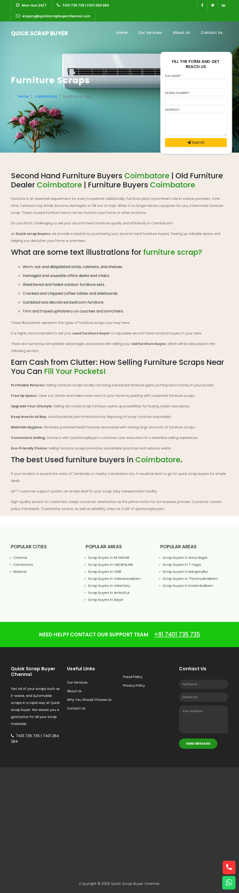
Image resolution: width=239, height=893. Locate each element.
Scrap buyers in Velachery (108, 585)
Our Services (150, 32)
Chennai (19, 557)
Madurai (18, 571)
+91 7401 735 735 (177, 634)
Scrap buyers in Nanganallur (184, 571)
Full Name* (173, 76)
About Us (181, 32)
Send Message (198, 743)
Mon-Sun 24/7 (31, 5)
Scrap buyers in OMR (103, 571)
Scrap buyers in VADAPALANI (109, 564)
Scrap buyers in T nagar (180, 564)
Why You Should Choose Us (89, 699)
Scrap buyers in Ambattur (108, 592)
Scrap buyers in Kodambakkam (186, 585)
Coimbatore (22, 564)
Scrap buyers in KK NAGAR (107, 557)
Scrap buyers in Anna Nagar (183, 557)
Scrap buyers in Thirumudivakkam (189, 578)
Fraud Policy (132, 676)
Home (122, 32)
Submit (196, 142)
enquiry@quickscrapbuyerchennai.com (53, 16)
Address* (172, 110)
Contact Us (212, 32)
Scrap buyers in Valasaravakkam (113, 578)
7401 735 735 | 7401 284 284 (83, 5)
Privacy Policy (134, 685)
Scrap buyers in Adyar (104, 599)
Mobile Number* (177, 93)
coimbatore (46, 96)
